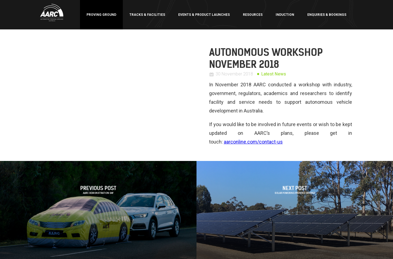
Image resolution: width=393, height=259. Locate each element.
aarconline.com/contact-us (253, 142)
